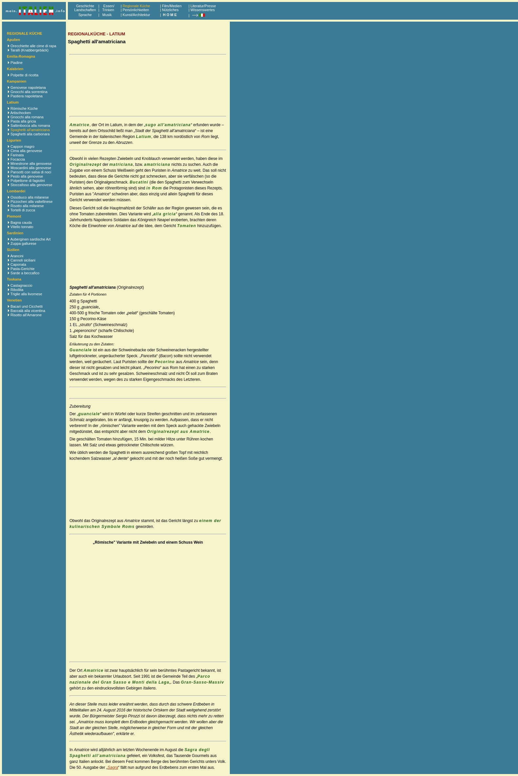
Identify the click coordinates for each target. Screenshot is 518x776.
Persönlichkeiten (136, 10)
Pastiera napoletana (26, 96)
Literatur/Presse (203, 6)
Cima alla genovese (26, 151)
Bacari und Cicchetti (26, 306)
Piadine (16, 63)
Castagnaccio (21, 285)
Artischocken (20, 113)
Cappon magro (22, 146)
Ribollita (16, 290)
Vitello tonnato (21, 227)
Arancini (16, 256)
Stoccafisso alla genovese (31, 185)
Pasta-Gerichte (22, 269)
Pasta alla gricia (23, 121)
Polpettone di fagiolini (27, 181)
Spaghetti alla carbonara (30, 134)
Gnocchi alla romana (27, 117)
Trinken (107, 10)
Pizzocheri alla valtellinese (31, 202)
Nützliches (170, 10)
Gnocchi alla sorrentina (29, 92)
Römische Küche (24, 108)
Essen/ (108, 6)
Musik (107, 15)
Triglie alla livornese (26, 294)
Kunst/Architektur (136, 15)
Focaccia (17, 159)
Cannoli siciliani (22, 260)
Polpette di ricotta (24, 75)
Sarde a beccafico (24, 273)
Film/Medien (172, 6)
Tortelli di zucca (22, 210)
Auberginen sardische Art (30, 239)
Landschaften (85, 10)
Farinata (17, 155)
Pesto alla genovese (26, 176)
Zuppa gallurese (23, 243)
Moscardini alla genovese (30, 168)
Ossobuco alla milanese (29, 197)
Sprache (85, 15)
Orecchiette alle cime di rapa (33, 46)
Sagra (113, 767)
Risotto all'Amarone (26, 315)
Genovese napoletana (28, 87)
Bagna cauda (21, 222)
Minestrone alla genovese (30, 163)
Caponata (18, 264)
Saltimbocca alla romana (30, 125)
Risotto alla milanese (27, 206)
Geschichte (85, 6)
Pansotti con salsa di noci (30, 172)
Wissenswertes (202, 10)
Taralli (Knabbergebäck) (29, 50)
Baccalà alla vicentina (27, 311)
